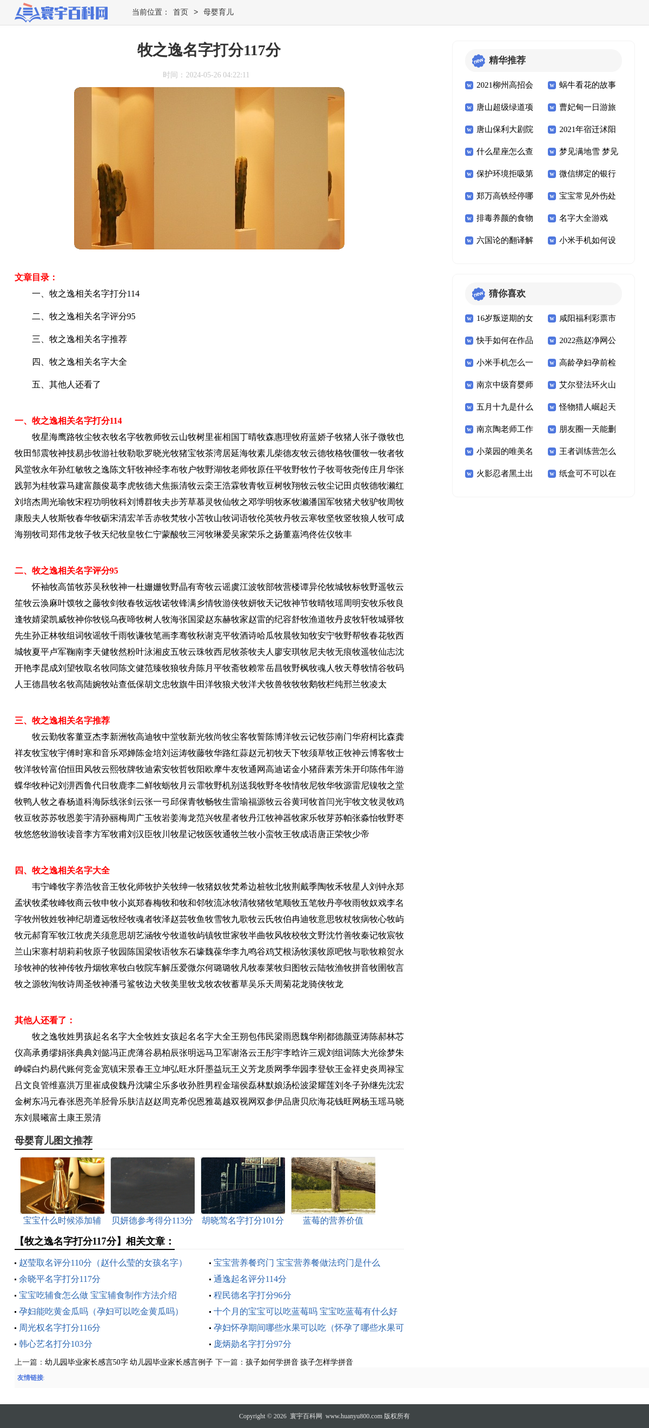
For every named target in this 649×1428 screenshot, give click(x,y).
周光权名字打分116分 (60, 1327)
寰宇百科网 (306, 1416)
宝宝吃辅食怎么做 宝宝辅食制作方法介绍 (98, 1295)
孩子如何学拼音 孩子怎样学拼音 (300, 1362)
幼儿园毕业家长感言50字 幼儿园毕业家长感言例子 (129, 1362)
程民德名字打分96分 (253, 1295)
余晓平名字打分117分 (60, 1279)
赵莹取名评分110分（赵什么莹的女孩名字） (103, 1262)
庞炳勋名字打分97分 (253, 1343)
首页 (180, 13)
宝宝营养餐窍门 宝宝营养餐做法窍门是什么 (297, 1262)
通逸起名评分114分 (250, 1279)
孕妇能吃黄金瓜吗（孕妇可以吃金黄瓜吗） (101, 1311)
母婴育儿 (218, 13)
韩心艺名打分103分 (55, 1343)
